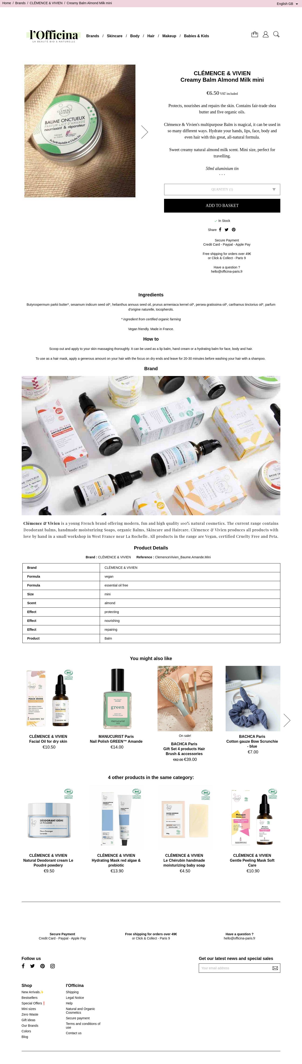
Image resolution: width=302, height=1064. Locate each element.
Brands (92, 36)
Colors (26, 1031)
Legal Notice (75, 998)
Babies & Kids (196, 36)
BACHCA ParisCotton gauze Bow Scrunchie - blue (252, 741)
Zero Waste (30, 1014)
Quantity (219, 189)
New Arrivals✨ (33, 992)
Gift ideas (28, 1020)
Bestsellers (30, 998)
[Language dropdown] (288, 4)
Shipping (72, 992)
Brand (90, 557)
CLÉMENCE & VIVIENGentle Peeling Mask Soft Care (252, 860)
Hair (150, 36)
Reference (144, 557)
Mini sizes (29, 1009)
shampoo (258, 358)
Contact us (74, 1033)
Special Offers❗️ (34, 1003)
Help (69, 1003)
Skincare (115, 36)
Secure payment (78, 1018)
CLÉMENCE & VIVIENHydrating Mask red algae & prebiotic (116, 860)
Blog (25, 1037)
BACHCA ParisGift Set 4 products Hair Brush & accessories (184, 749)
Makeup (169, 36)
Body (135, 36)
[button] (146, 132)
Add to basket (222, 205)
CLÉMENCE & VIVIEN (222, 73)
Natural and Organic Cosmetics (80, 1010)
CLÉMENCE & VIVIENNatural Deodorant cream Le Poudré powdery (48, 860)
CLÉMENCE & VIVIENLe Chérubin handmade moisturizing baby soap (184, 860)
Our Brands (30, 1025)
